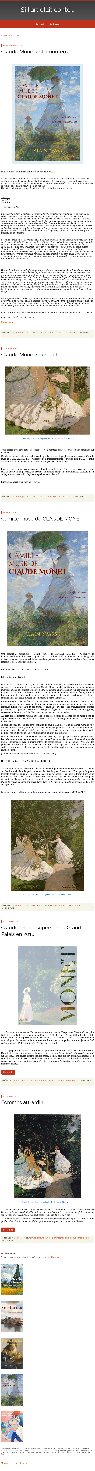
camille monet (56, 332)
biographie (76, 905)
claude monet (44, 332)
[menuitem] (40, 24)
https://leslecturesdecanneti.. (21, 317)
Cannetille (5, 197)
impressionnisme (68, 332)
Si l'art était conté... (47, 9)
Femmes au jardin (22, 1102)
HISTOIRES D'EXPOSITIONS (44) (22, 1080)
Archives (54, 24)
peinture (34, 332)
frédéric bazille (62, 1238)
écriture (42, 497)
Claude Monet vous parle (31, 355)
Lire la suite (8, 1072)
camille (73, 1238)
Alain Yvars (19, 225)
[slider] (47, 202)
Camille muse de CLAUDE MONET (42, 519)
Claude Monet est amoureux (35, 52)
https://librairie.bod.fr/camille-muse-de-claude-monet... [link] (28, 171)
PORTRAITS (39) (17, 1238)
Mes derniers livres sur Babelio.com (16, 1463)
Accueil (40, 24)
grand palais (71, 1080)
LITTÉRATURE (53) (18, 332)
